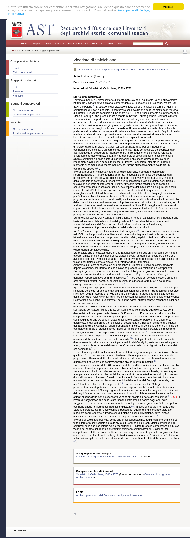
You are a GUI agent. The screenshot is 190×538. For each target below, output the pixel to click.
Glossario (97, 43)
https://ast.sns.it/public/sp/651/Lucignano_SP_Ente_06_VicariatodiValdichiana (123, 69)
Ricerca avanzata (78, 43)
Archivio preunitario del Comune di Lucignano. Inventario (109, 495)
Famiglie (18, 95)
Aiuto (121, 43)
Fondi (16, 68)
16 (157, 415)
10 (131, 338)
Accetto (168, 6)
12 (155, 361)
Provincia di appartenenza (28, 114)
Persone (18, 91)
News (110, 43)
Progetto (36, 43)
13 (121, 383)
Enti (15, 87)
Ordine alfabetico (23, 110)
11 (92, 348)
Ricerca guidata (55, 43)
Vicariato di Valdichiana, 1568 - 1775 (97, 474)
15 (132, 406)
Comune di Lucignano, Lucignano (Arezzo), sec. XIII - (107, 456)
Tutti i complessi (22, 72)
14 (169, 396)
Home (23, 43)
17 (74, 441)
